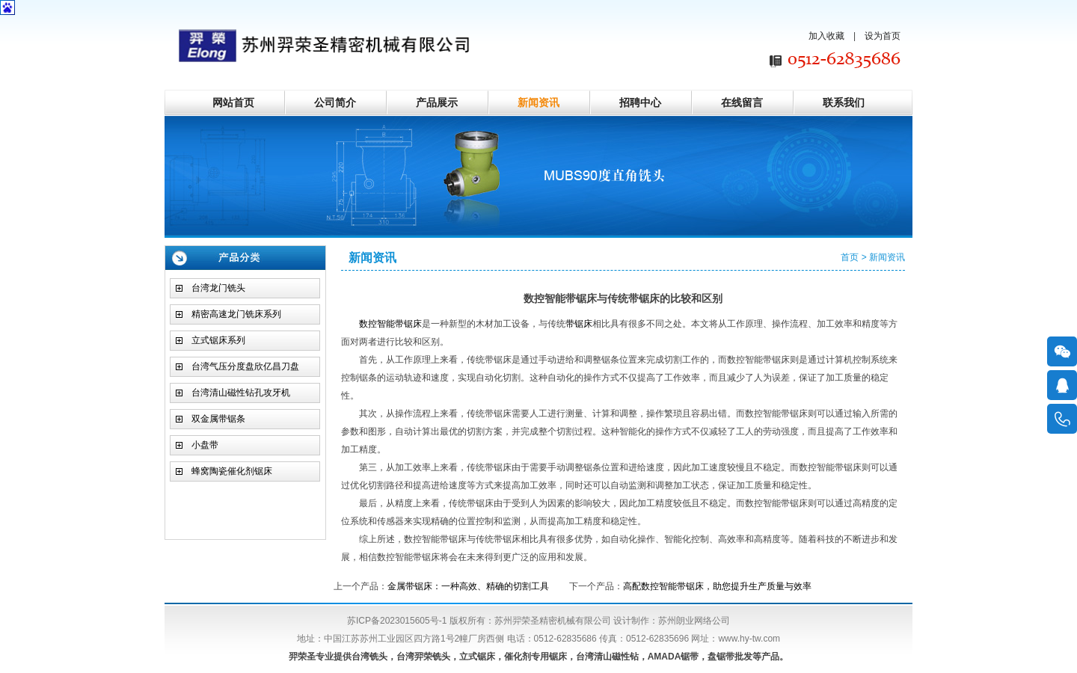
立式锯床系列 (218, 340)
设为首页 (882, 36)
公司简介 (335, 102)
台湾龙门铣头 (218, 288)
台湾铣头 (369, 656)
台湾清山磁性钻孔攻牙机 (240, 392)
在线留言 (742, 102)
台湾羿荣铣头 (423, 656)
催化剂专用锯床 (535, 656)
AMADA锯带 (673, 656)
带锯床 (578, 324)
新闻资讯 (538, 102)
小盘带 (204, 445)
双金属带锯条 (218, 419)
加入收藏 (826, 36)
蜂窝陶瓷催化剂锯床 (231, 471)
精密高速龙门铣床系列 (236, 314)
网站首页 (233, 102)
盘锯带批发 (730, 656)
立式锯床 (477, 656)
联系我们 (844, 102)
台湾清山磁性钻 (607, 656)
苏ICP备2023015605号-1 (397, 620)
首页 (850, 257)
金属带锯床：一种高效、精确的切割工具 (468, 586)
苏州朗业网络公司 (694, 620)
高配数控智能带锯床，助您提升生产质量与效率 (717, 586)
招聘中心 (640, 102)
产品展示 (437, 102)
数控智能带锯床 (390, 324)
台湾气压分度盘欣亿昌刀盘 (245, 366)
